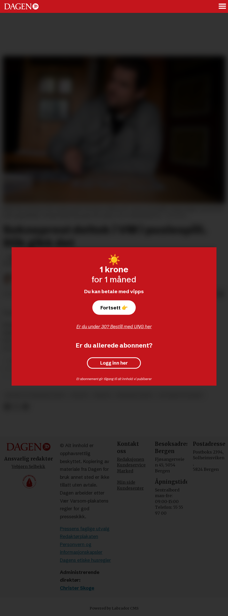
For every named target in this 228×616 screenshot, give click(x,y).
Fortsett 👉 (114, 308)
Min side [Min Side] (126, 482)
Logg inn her (114, 363)
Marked (125, 470)
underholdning (134, 395)
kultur (79, 395)
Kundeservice (131, 464)
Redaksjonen (130, 459)
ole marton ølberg (180, 395)
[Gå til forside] (21, 6)
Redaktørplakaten (79, 536)
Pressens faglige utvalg (84, 529)
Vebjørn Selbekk (28, 466)
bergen (102, 395)
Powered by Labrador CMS (114, 608)
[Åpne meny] (222, 7)
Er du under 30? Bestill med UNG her (114, 327)
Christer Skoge (77, 588)
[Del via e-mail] (221, 294)
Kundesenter (130, 488)
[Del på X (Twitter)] (16, 407)
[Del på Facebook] (7, 407)
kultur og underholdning (35, 395)
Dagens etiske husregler (85, 560)
